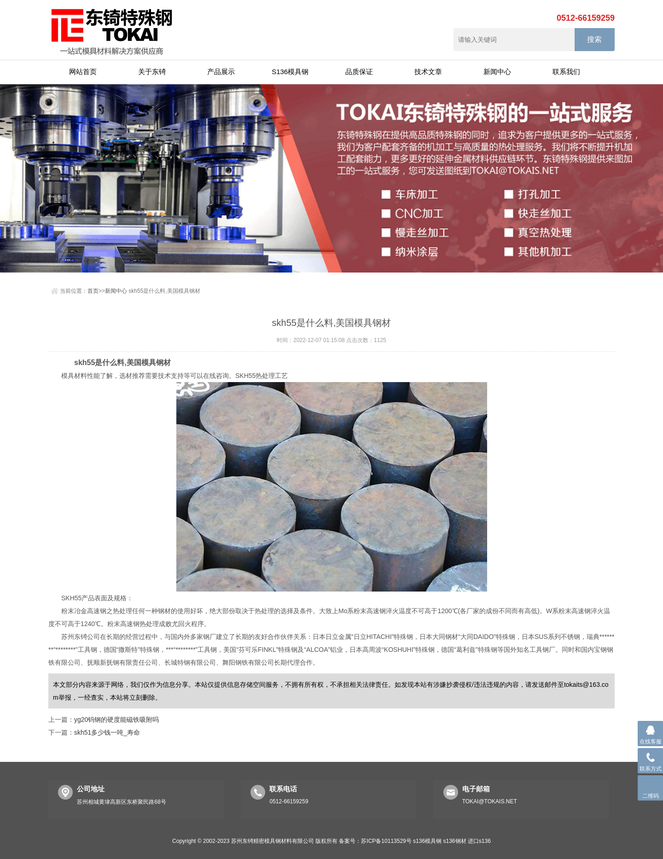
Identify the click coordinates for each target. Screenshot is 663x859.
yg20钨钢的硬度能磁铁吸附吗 (116, 719)
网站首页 (83, 71)
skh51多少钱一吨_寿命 (107, 732)
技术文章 (428, 71)
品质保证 (359, 71)
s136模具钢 (427, 841)
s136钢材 (454, 841)
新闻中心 (497, 71)
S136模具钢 (290, 71)
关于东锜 (152, 71)
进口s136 (479, 841)
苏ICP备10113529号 (386, 841)
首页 (93, 291)
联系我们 (566, 71)
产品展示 (221, 71)
